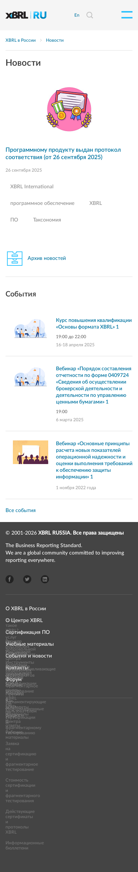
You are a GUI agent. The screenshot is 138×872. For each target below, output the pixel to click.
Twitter (27, 579)
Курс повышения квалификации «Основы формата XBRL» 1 (94, 324)
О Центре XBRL (24, 620)
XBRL (95, 203)
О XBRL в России (26, 608)
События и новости (29, 656)
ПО (14, 220)
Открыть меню (126, 14)
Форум (14, 679)
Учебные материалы (30, 644)
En (76, 15)
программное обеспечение (42, 203)
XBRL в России (21, 40)
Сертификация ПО (28, 632)
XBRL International (31, 186)
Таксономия (47, 220)
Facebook (10, 579)
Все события (21, 510)
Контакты (17, 667)
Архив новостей (47, 258)
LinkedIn (45, 579)
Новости (55, 40)
